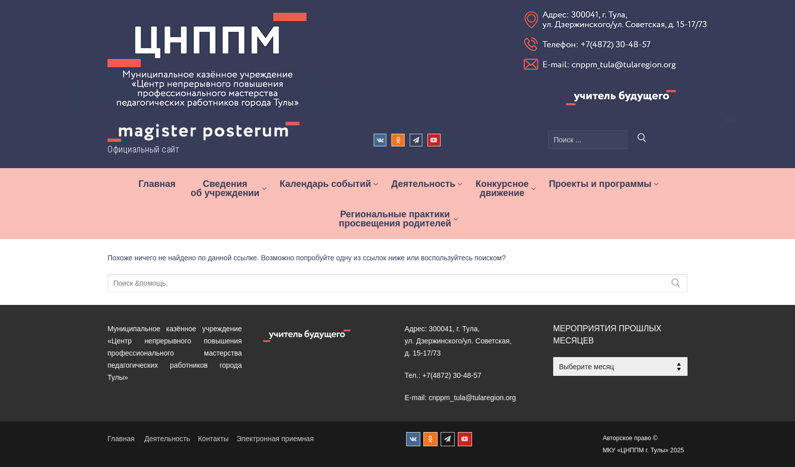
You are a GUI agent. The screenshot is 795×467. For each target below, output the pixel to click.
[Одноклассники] (397, 140)
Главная (120, 439)
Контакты (213, 439)
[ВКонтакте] (380, 140)
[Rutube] (465, 439)
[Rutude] (433, 140)
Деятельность (167, 439)
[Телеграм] (416, 140)
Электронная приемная (274, 439)
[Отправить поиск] (642, 140)
